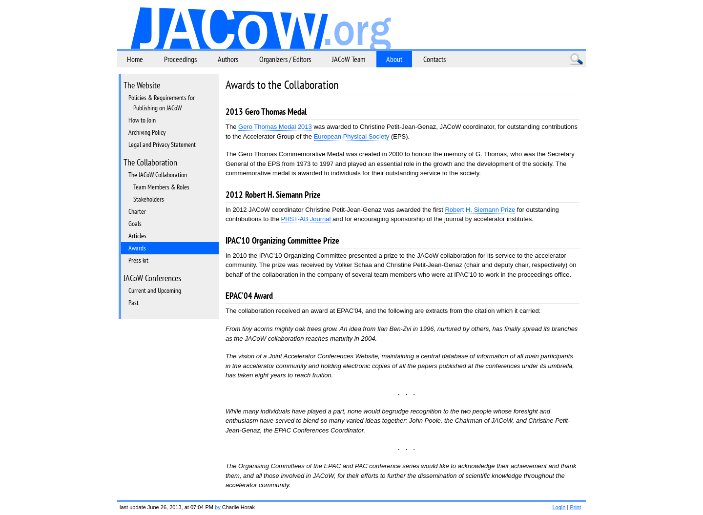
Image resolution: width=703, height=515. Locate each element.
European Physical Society (352, 136)
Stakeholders (148, 199)
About (394, 59)
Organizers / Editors (285, 59)
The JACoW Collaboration (157, 174)
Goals (135, 223)
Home (135, 59)
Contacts (434, 59)
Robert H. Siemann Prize (480, 209)
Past (133, 302)
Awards (137, 248)
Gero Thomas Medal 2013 (275, 126)
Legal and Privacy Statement (162, 144)
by (218, 507)
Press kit (138, 260)
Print (575, 507)
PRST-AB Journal (306, 219)
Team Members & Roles (161, 187)
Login (558, 507)
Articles (137, 235)
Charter (137, 211)
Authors (228, 59)
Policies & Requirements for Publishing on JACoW (161, 102)
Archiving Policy (146, 132)
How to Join (142, 120)
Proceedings (180, 59)
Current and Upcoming (154, 290)
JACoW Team (348, 59)
